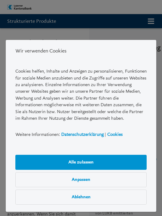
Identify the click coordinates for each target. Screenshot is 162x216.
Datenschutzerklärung (82, 134)
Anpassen (81, 179)
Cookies (115, 134)
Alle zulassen (81, 162)
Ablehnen (81, 197)
